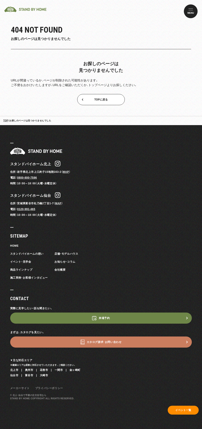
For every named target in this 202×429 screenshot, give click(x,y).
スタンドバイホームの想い (27, 253)
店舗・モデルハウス (66, 253)
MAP (66, 171)
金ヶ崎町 (75, 370)
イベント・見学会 (20, 261)
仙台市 (14, 375)
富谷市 (29, 375)
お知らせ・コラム (64, 261)
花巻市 (44, 370)
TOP (5, 120)
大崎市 (44, 375)
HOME (14, 245)
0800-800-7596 (27, 177)
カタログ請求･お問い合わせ (104, 342)
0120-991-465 (26, 209)
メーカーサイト (20, 388)
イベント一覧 (183, 410)
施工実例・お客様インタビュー (29, 277)
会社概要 (59, 269)
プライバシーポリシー (49, 388)
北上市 (14, 370)
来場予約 (104, 318)
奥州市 (29, 370)
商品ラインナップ (21, 269)
